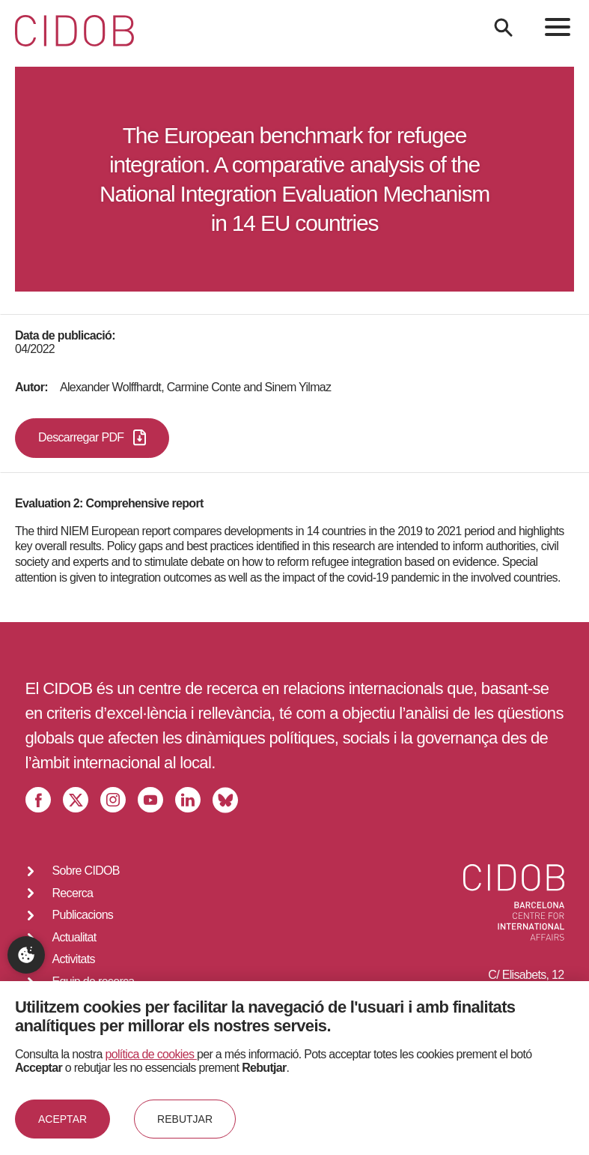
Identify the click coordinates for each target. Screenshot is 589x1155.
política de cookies (151, 1054)
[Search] (503, 27)
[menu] (557, 26)
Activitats (73, 959)
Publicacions (83, 914)
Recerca (73, 893)
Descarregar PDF (92, 437)
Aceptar (62, 1119)
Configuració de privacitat (26, 955)
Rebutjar (185, 1119)
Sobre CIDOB (86, 870)
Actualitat (74, 937)
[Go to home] (74, 30)
